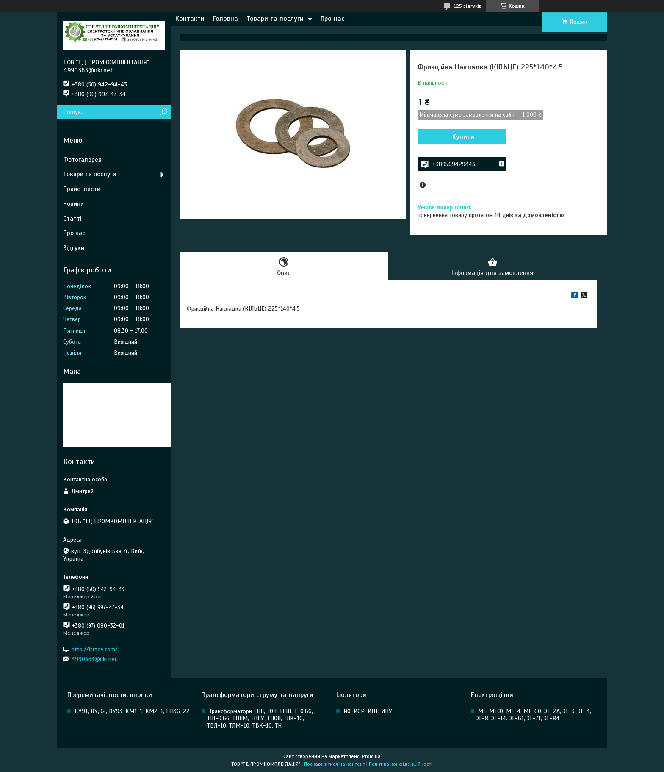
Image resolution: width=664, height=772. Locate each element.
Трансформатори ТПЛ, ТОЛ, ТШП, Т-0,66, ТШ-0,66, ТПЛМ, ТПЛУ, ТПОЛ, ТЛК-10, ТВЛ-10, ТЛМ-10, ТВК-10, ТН (260, 718)
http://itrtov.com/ (95, 649)
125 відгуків (467, 6)
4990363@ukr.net (94, 659)
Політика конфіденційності (400, 764)
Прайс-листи (81, 189)
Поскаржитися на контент (334, 764)
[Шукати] (163, 112)
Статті (72, 218)
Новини (73, 204)
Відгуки (73, 248)
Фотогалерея (82, 160)
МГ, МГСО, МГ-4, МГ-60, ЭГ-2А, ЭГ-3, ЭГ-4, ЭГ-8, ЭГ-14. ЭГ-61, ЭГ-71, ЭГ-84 (533, 715)
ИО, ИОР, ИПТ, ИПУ (367, 711)
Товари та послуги (275, 18)
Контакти (190, 18)
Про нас (332, 18)
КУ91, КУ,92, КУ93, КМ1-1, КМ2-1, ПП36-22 (132, 711)
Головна (225, 18)
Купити (463, 137)
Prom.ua (371, 756)
